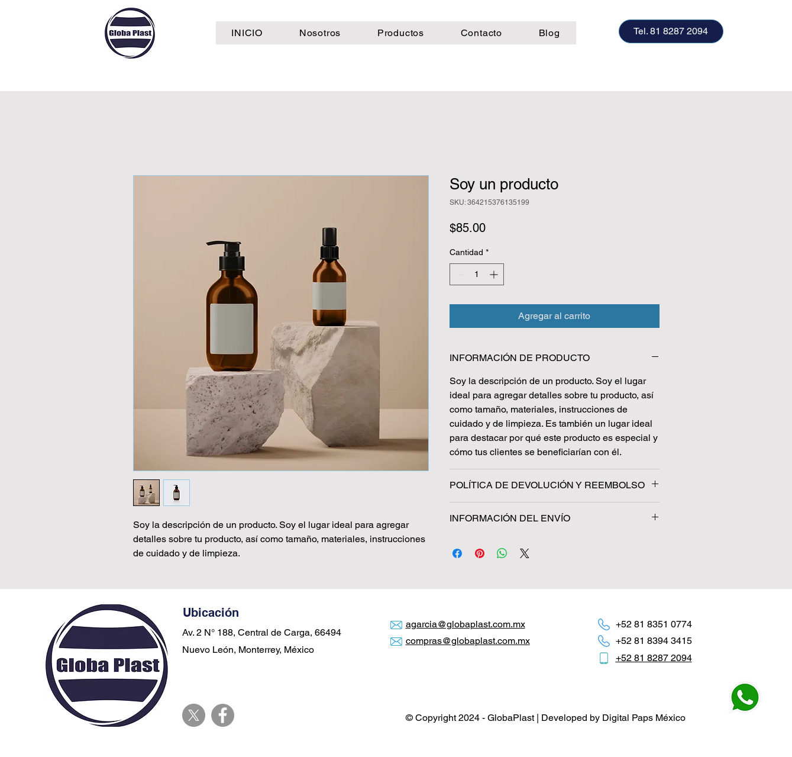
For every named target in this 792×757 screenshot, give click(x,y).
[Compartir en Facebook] (457, 553)
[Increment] (494, 274)
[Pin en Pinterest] (480, 553)
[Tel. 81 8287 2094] (671, 31)
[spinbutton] (476, 274)
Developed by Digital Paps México (613, 717)
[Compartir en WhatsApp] (502, 553)
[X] (193, 715)
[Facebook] (222, 715)
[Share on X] (525, 553)
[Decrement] (458, 274)
